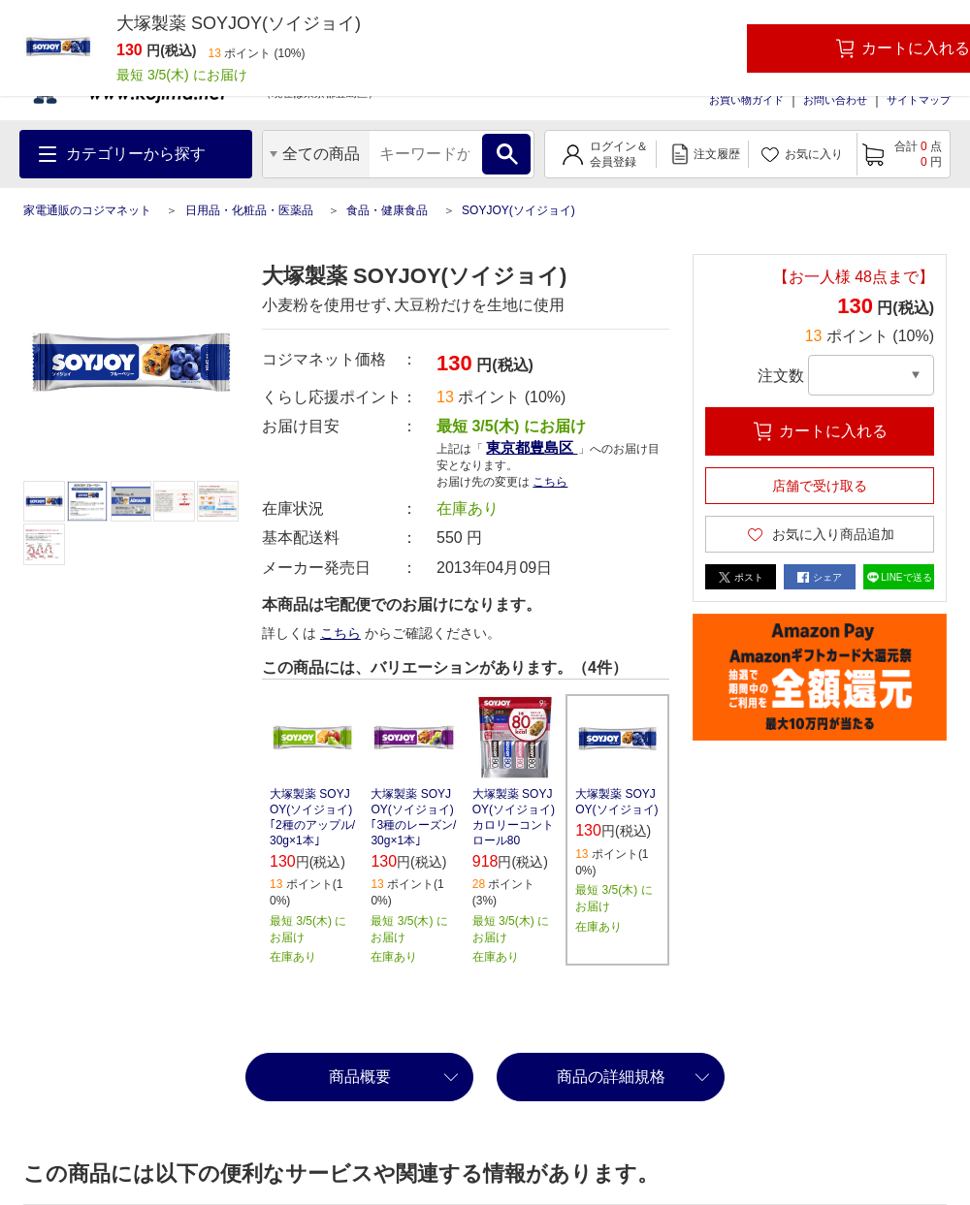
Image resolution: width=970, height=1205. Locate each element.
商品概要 (360, 1076)
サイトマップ (919, 100)
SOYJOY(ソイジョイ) (518, 210)
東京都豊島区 (531, 447)
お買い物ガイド (746, 100)
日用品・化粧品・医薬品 (249, 210)
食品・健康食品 (387, 210)
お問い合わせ (835, 100)
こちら (550, 482)
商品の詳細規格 (611, 1076)
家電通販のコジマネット (87, 210)
